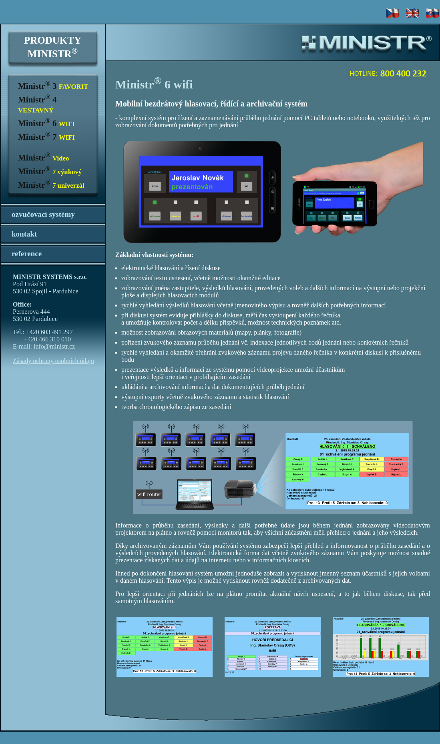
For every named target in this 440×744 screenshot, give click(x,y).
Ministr (43, 157)
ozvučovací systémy (43, 214)
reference (27, 253)
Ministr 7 (46, 137)
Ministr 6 (46, 123)
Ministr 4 (37, 104)
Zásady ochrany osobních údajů (53, 360)
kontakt (24, 234)
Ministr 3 (53, 86)
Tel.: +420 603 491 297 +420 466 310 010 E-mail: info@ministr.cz (44, 339)
